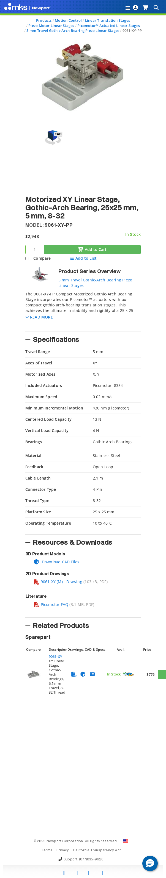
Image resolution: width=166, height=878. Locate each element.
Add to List (83, 258)
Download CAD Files (56, 561)
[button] (39, 317)
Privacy (62, 850)
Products (44, 20)
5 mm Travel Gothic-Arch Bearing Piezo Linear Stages (72, 30)
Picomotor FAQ (51, 604)
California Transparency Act (97, 850)
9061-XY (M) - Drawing (57, 581)
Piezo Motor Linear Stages (51, 25)
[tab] (83, 310)
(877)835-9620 (91, 859)
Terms (46, 850)
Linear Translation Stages (107, 20)
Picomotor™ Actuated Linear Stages (108, 25)
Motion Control (68, 20)
